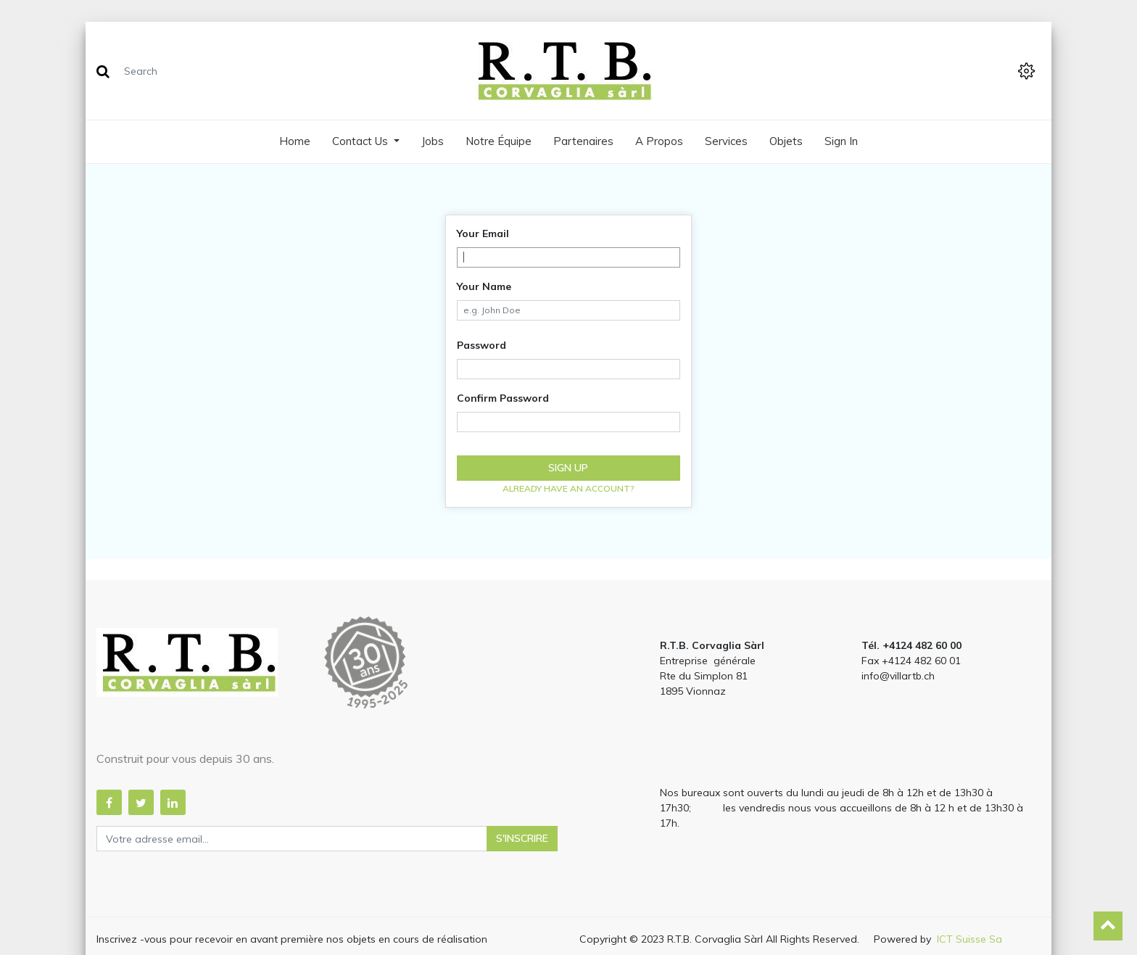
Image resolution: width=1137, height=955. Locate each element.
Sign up (568, 467)
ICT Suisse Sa (969, 939)
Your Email (483, 233)
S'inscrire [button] (522, 838)
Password (481, 345)
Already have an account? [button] (568, 488)
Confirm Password (503, 398)
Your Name (484, 286)
